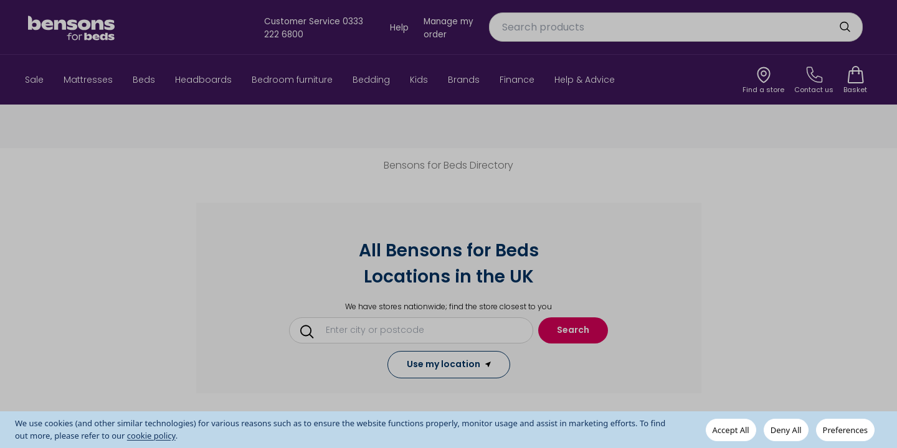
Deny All (786, 430)
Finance (517, 79)
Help (399, 28)
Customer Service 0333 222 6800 (313, 28)
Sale (34, 79)
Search (573, 330)
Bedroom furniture (292, 79)
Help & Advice (584, 79)
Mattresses (88, 79)
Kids (419, 79)
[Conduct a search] (415, 330)
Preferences (845, 430)
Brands (464, 79)
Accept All (731, 430)
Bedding (371, 79)
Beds (144, 79)
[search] (844, 26)
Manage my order (448, 28)
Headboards (203, 79)
